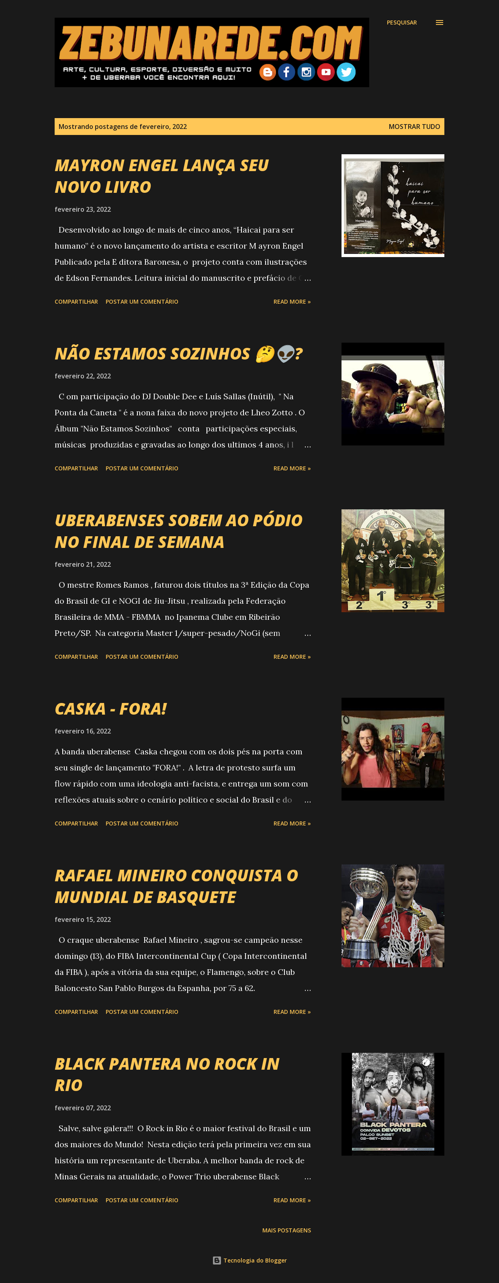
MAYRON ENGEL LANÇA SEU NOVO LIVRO (162, 175)
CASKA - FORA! (110, 708)
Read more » (292, 301)
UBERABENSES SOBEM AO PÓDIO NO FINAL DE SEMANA (179, 530)
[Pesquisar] (402, 22)
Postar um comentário (142, 301)
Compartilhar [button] (76, 301)
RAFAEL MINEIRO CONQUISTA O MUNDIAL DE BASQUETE (176, 885)
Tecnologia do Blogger (249, 1260)
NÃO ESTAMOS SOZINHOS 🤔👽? (179, 353)
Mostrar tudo (414, 126)
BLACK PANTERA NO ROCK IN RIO (167, 1074)
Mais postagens (286, 1230)
